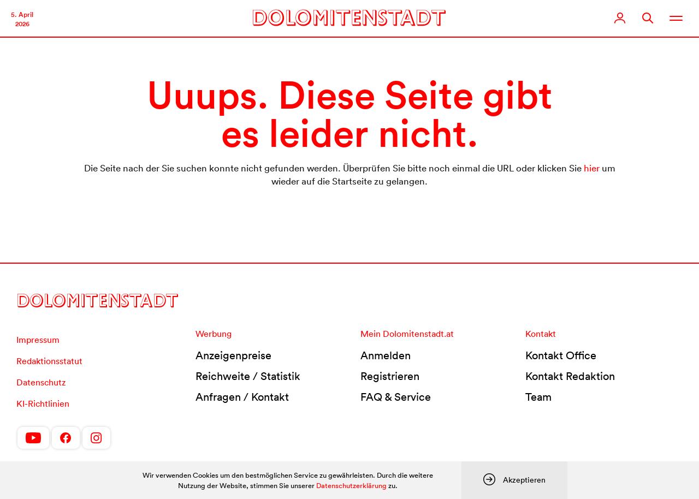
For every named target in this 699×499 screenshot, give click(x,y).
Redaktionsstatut (49, 360)
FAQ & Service (395, 396)
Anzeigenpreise (233, 355)
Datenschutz (41, 382)
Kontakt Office (560, 355)
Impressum (38, 339)
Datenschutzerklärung (351, 485)
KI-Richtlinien (42, 403)
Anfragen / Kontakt (242, 396)
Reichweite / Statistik (248, 376)
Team (538, 396)
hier (592, 168)
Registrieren (389, 376)
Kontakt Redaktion (570, 376)
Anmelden (385, 355)
